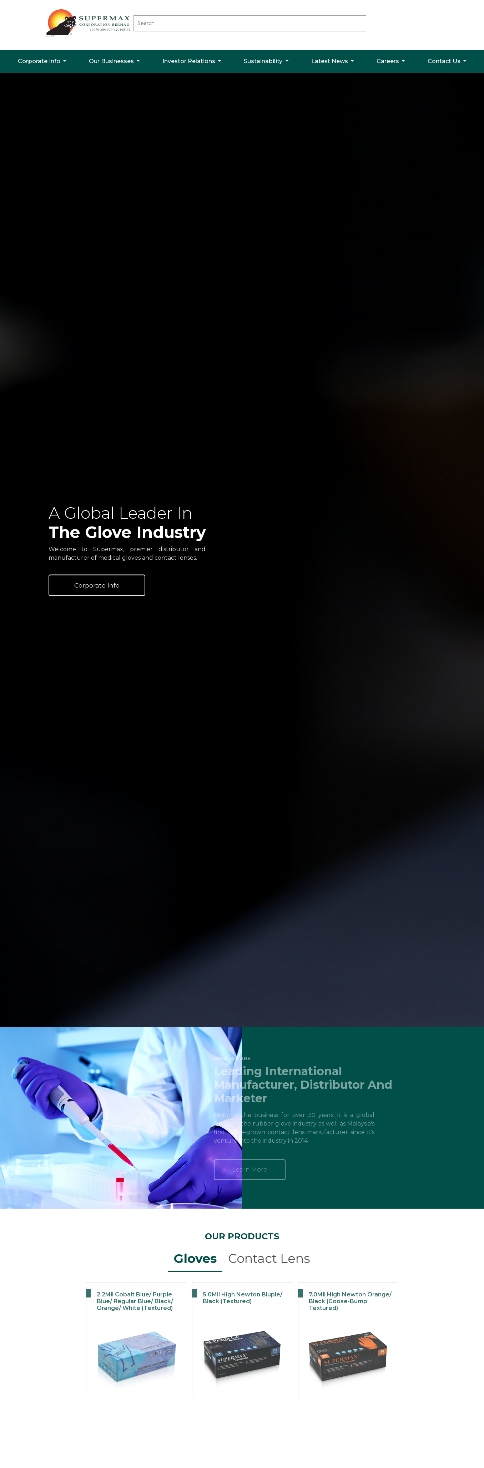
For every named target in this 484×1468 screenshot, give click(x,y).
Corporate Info (97, 585)
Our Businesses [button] (112, 61)
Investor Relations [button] (189, 61)
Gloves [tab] (195, 1258)
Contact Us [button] (445, 61)
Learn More (218, 1169)
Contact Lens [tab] (269, 1258)
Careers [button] (388, 61)
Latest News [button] (330, 61)
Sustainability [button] (264, 61)
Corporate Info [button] (40, 61)
